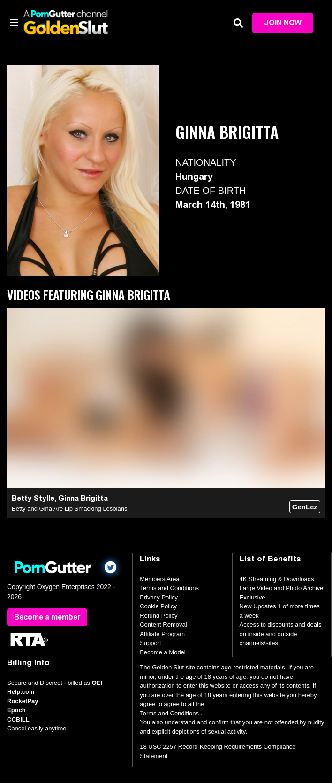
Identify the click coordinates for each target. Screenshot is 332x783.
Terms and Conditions (169, 587)
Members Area (160, 579)
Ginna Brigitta (83, 498)
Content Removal (163, 624)
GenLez (304, 507)
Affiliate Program (162, 633)
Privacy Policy (159, 597)
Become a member (47, 617)
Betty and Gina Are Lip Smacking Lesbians (69, 508)
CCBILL (18, 719)
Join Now (283, 22)
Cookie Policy (158, 606)
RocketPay (22, 701)
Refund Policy (158, 615)
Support (150, 642)
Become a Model (163, 652)
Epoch (16, 710)
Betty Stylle (33, 498)
